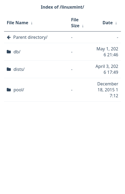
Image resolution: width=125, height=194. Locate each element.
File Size (75, 23)
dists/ (19, 69)
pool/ (18, 90)
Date (108, 23)
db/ (17, 52)
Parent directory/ (30, 37)
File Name (17, 23)
